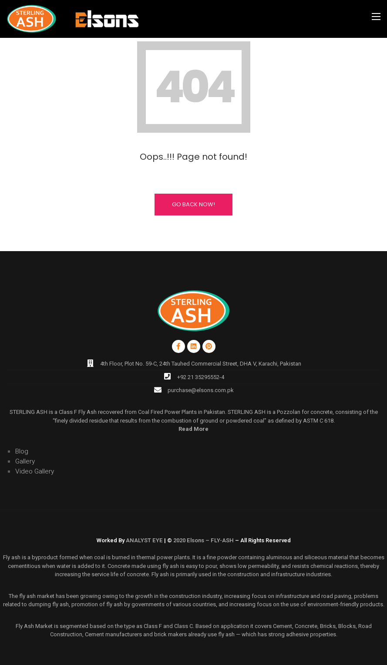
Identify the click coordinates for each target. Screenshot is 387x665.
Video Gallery (34, 472)
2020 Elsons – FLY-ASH (203, 540)
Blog (21, 452)
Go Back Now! (193, 204)
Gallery (25, 462)
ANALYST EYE (144, 540)
